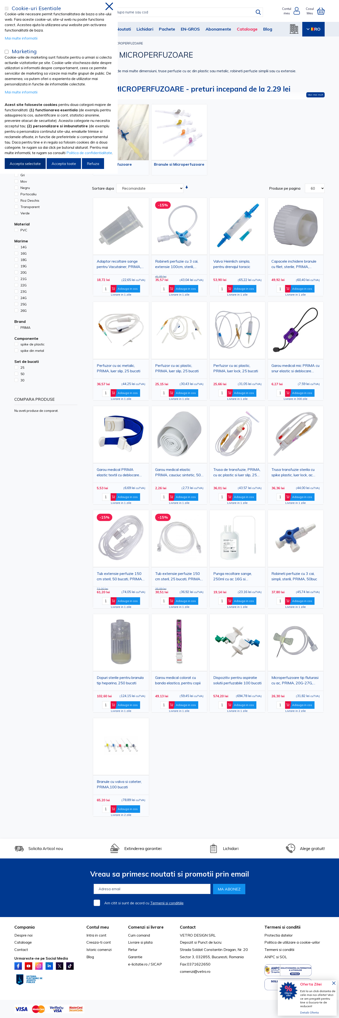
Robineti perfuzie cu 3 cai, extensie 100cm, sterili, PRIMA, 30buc (176, 265)
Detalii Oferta (309, 1012)
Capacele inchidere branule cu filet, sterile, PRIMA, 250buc (293, 265)
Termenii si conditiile (167, 903)
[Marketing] (6, 52)
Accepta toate (64, 163)
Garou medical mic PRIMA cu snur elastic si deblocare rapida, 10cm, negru (295, 369)
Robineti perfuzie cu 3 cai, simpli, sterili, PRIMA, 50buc (294, 576)
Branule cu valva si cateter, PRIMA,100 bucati (119, 784)
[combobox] (174, 12)
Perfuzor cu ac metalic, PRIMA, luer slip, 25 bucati (118, 368)
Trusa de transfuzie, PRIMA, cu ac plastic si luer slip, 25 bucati (236, 473)
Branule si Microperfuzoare (179, 164)
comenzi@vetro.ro (195, 971)
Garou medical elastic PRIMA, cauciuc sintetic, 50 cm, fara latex (178, 473)
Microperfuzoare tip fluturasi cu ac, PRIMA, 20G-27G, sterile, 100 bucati (295, 681)
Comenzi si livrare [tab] (146, 927)
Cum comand (139, 935)
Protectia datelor (278, 935)
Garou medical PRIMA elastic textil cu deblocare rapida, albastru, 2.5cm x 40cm (118, 473)
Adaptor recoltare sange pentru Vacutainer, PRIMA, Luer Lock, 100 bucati (119, 265)
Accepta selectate (25, 163)
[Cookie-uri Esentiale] (6, 8)
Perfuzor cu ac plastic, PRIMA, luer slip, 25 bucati (177, 368)
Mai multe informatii (21, 38)
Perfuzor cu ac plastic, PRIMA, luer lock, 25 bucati (235, 368)
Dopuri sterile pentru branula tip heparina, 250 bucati (120, 680)
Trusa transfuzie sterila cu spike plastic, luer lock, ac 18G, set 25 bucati (293, 473)
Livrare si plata (140, 942)
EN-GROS (190, 29)
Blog (267, 29)
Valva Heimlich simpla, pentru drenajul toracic (231, 264)
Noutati (123, 29)
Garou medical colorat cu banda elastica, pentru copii (178, 680)
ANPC (269, 956)
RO (313, 29)
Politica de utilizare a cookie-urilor (292, 942)
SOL (283, 956)
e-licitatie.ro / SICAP (145, 964)
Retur (132, 949)
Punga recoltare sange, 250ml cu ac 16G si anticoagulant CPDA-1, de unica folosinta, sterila (235, 577)
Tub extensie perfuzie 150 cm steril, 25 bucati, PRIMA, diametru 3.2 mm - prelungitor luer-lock (178, 577)
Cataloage (247, 29)
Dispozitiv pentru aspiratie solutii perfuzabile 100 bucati (237, 680)
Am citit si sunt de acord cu (144, 903)
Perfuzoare (121, 164)
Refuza (93, 163)
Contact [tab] (188, 927)
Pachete (167, 29)
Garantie (135, 956)
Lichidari (145, 29)
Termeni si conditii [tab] (282, 927)
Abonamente (218, 29)
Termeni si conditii (279, 949)
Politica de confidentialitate (89, 152)
